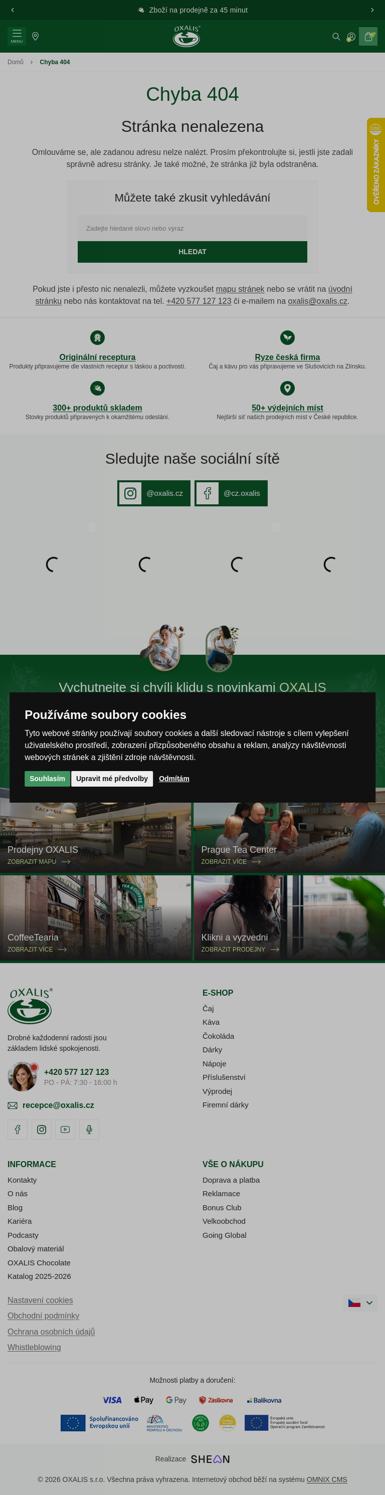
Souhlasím (47, 779)
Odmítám (174, 779)
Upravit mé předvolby (112, 779)
